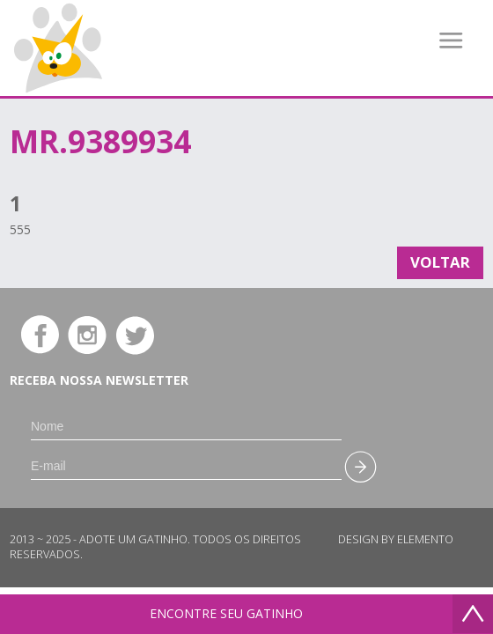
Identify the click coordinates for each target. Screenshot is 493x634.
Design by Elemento (395, 539)
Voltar (440, 262)
